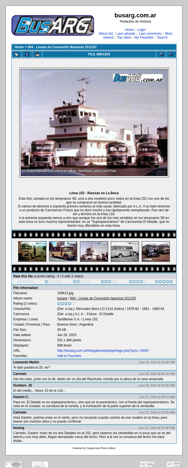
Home (129, 30)
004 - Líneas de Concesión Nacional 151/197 (62, 47)
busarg (62, 298)
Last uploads (126, 34)
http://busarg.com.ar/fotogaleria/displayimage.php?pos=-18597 (103, 351)
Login (142, 30)
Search (162, 37)
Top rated (124, 37)
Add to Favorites (69, 356)
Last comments (150, 34)
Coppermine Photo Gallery (101, 448)
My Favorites (144, 37)
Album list (105, 34)
